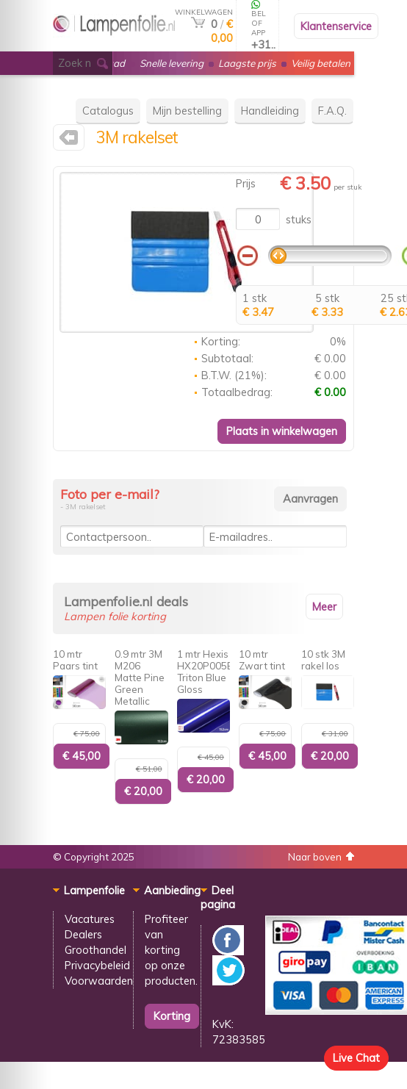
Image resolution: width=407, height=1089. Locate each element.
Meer (324, 607)
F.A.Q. (332, 111)
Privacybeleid (97, 965)
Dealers (83, 934)
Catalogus (108, 111)
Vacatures (90, 919)
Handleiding (270, 111)
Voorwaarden (99, 981)
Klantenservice (336, 26)
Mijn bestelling (187, 111)
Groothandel (95, 950)
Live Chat (356, 1058)
